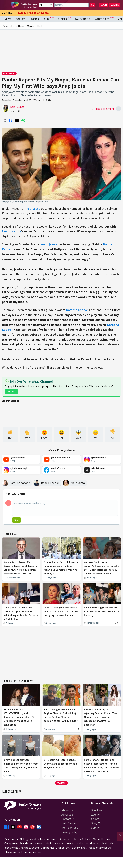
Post (17, 519)
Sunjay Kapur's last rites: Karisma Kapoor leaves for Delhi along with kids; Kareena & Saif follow (20, 613)
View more (61, 783)
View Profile (15, 111)
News (7, 19)
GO (92, 5)
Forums (20, 19)
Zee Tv (95, 814)
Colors (95, 819)
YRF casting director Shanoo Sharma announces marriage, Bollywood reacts (61, 763)
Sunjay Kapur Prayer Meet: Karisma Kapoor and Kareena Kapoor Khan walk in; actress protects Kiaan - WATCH (20, 568)
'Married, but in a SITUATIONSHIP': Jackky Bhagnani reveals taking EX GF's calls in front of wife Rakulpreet (18, 717)
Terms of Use (70, 827)
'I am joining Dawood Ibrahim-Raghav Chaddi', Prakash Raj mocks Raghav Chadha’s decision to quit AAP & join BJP (61, 715)
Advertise (67, 814)
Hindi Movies (9, 73)
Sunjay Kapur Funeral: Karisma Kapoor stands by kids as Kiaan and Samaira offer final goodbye (61, 568)
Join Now (11, 391)
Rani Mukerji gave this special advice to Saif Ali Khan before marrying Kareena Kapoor (61, 611)
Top (120, 836)
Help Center (69, 823)
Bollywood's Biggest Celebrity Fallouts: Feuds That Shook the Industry (101, 611)
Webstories (102, 19)
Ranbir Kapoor (11, 231)
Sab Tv (95, 827)
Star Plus (96, 810)
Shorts (62, 19)
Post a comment (103, 109)
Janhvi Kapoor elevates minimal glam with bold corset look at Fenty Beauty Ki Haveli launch (20, 765)
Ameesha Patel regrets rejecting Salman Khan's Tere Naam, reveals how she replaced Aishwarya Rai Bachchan (100, 717)
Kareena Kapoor (77, 310)
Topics (35, 19)
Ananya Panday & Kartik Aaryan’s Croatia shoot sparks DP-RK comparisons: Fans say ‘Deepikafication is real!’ (101, 568)
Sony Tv (96, 823)
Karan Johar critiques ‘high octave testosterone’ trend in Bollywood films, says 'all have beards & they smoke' (101, 765)
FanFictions (82, 19)
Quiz (46, 19)
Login (104, 5)
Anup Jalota (32, 208)
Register (114, 5)
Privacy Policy (70, 832)
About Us (67, 810)
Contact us (68, 819)
